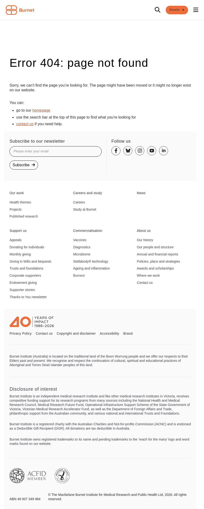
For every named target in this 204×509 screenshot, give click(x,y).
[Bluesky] (127, 150)
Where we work (148, 275)
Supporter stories (22, 290)
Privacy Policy (21, 333)
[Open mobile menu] (195, 10)
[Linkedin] (163, 150)
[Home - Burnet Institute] (20, 10)
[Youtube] (151, 150)
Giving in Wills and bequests (30, 261)
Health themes (20, 202)
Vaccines (79, 240)
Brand (128, 333)
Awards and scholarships (155, 268)
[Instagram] (139, 150)
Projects (16, 209)
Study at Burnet (84, 209)
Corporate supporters (25, 275)
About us (144, 231)
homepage (41, 110)
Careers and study (87, 193)
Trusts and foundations (26, 268)
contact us (25, 124)
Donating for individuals (27, 247)
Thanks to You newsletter (28, 297)
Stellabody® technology (90, 261)
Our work (17, 193)
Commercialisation (87, 231)
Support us (18, 231)
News (141, 193)
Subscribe (24, 165)
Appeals (16, 240)
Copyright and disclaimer (76, 333)
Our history (145, 240)
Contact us (145, 283)
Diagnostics (81, 247)
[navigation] (102, 10)
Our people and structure (155, 247)
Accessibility (109, 333)
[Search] (157, 10)
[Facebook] (115, 150)
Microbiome (81, 254)
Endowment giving (23, 283)
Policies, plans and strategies (158, 261)
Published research (24, 216)
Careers (79, 202)
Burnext (79, 275)
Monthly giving (20, 254)
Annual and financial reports (157, 254)
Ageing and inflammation (91, 268)
